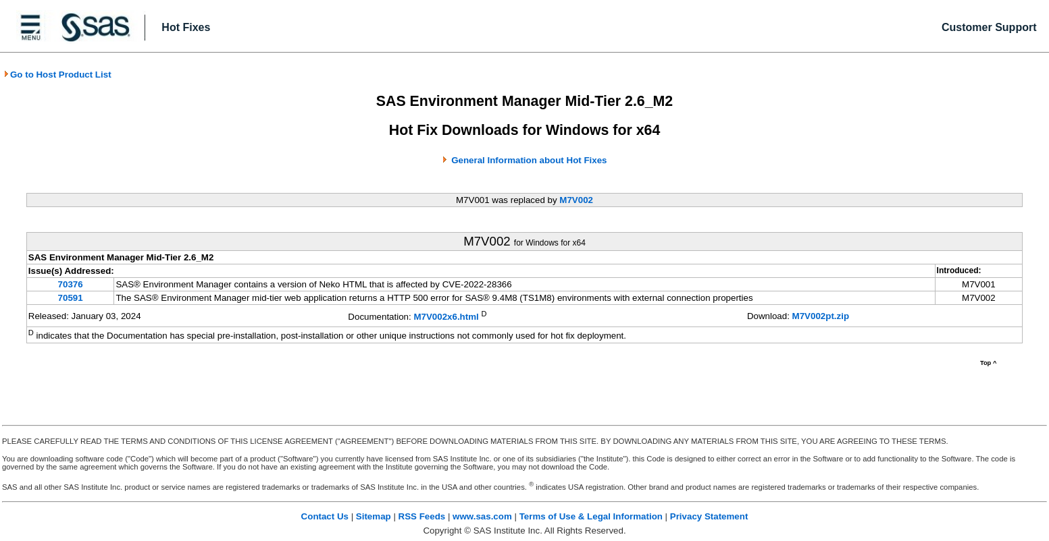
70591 (70, 298)
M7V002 (576, 200)
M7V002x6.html (445, 317)
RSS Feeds (422, 516)
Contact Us (325, 516)
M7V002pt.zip (820, 316)
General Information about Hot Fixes (529, 160)
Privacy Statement (709, 516)
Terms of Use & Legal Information (591, 516)
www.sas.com (482, 516)
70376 (70, 284)
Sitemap (373, 516)
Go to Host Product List (57, 74)
